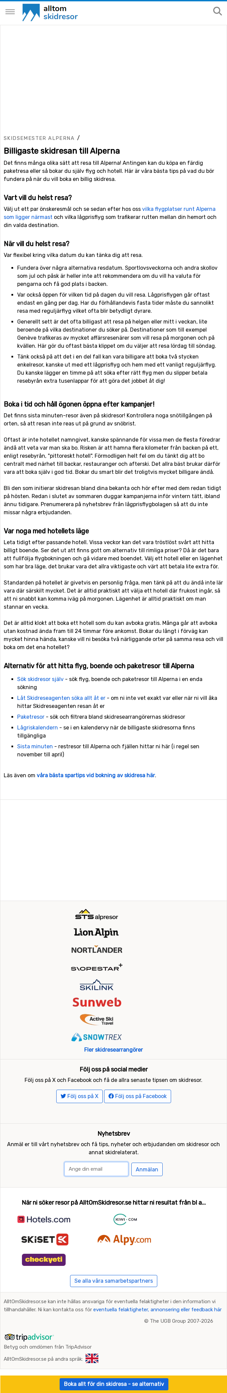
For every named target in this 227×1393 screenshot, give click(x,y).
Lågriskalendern (37, 750)
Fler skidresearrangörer (113, 1096)
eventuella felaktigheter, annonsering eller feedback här (157, 1356)
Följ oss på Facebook (137, 1142)
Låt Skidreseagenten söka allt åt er (61, 721)
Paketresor (30, 740)
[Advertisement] (113, 72)
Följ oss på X (79, 1142)
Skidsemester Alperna (39, 161)
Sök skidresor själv (40, 702)
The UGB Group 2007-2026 (181, 1367)
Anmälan (147, 1215)
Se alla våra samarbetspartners (113, 1327)
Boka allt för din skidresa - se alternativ (114, 1384)
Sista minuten (35, 769)
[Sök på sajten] (217, 11)
